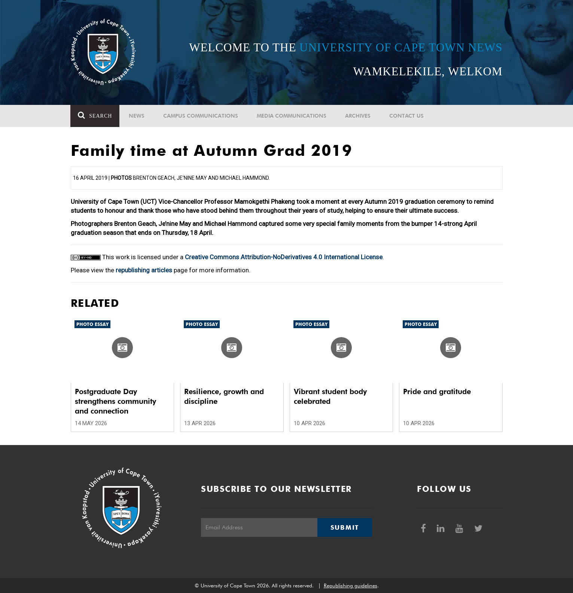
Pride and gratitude (437, 391)
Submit (344, 527)
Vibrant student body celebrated (330, 396)
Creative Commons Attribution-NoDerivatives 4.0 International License (283, 257)
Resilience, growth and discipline (224, 396)
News (137, 116)
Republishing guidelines (350, 586)
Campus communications (201, 116)
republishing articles (144, 270)
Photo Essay (92, 324)
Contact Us (407, 116)
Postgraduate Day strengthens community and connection (115, 401)
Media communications (292, 116)
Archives (358, 116)
